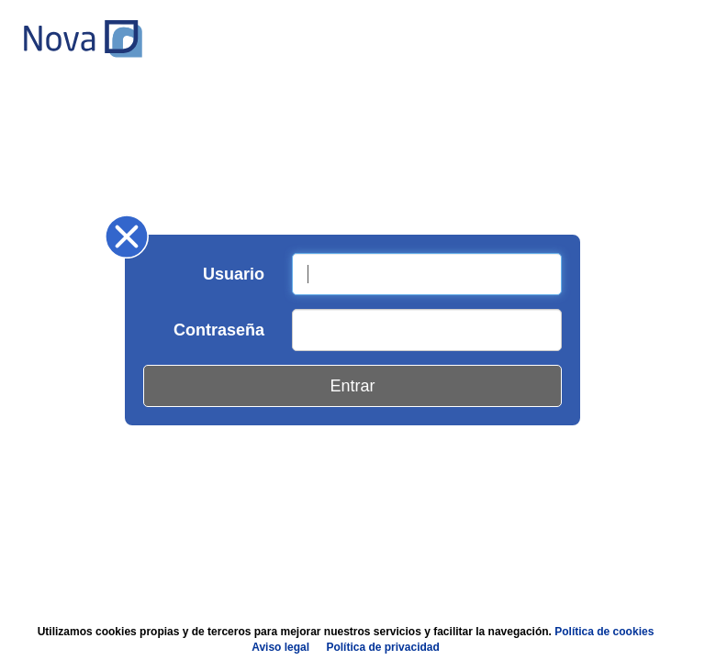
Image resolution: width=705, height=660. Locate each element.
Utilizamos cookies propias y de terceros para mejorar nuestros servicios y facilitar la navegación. (346, 639)
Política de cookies (604, 631)
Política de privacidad (382, 647)
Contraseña (218, 330)
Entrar (352, 386)
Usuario (233, 274)
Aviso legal (280, 647)
